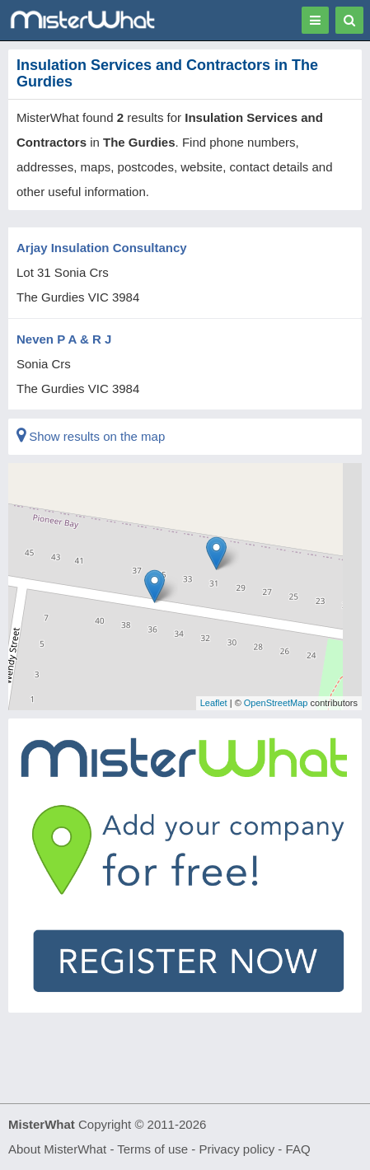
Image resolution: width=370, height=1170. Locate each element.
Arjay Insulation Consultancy (101, 248)
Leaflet (213, 703)
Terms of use (152, 1149)
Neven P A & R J (63, 339)
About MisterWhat (57, 1149)
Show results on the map (90, 436)
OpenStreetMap (276, 703)
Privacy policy (237, 1149)
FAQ (298, 1149)
